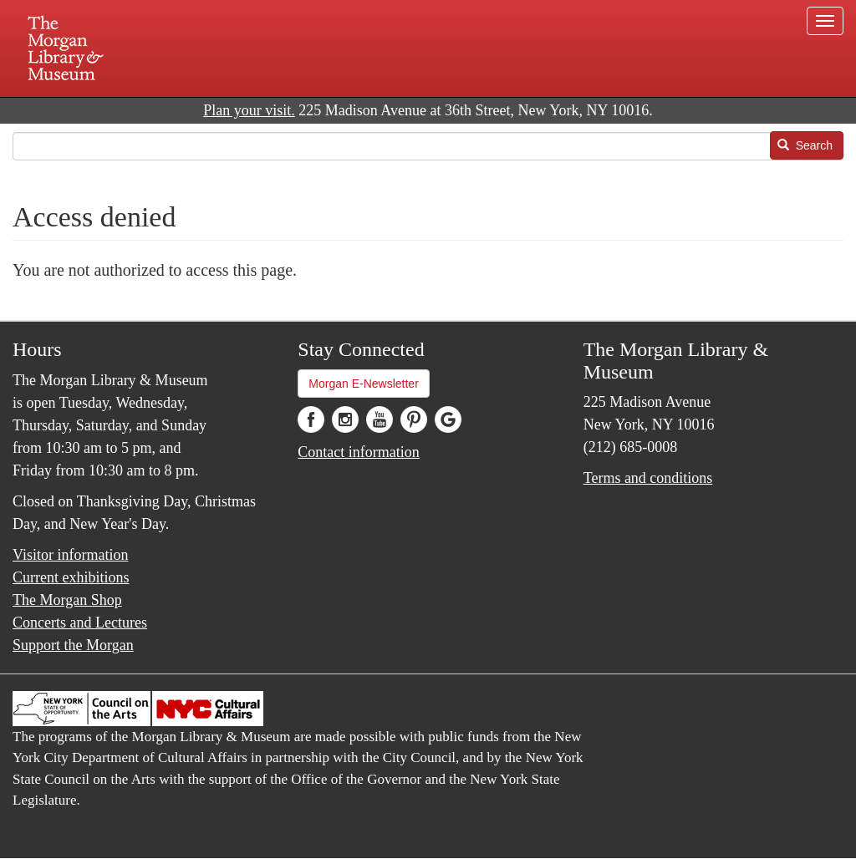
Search (805, 145)
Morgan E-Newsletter (363, 383)
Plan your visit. (249, 110)
